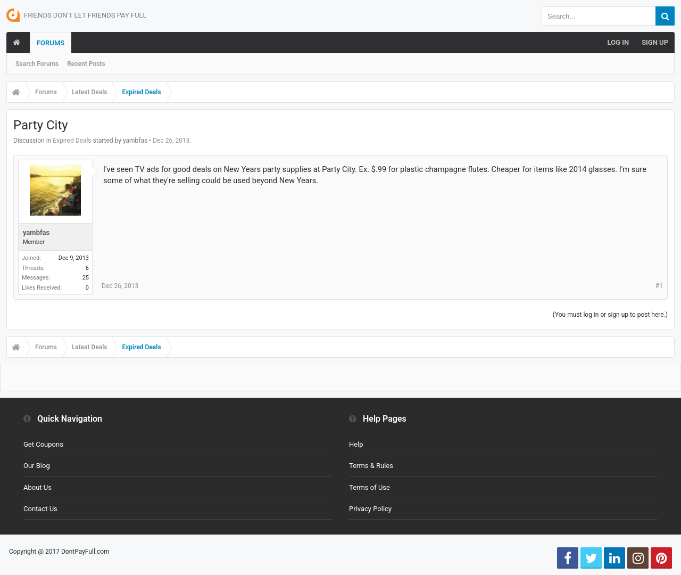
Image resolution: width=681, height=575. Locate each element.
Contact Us (40, 509)
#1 (659, 286)
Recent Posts (86, 64)
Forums (50, 43)
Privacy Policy (370, 509)
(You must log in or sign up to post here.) (610, 314)
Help (356, 444)
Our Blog (36, 466)
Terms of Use (369, 487)
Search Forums (37, 64)
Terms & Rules (371, 466)
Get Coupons (43, 444)
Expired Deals (72, 140)
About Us (37, 487)
